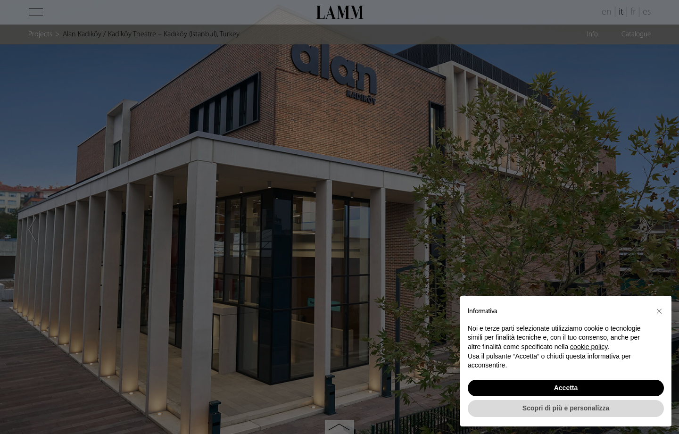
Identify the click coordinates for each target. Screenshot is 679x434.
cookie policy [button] (588, 347)
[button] (659, 310)
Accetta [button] (566, 388)
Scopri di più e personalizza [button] (565, 408)
